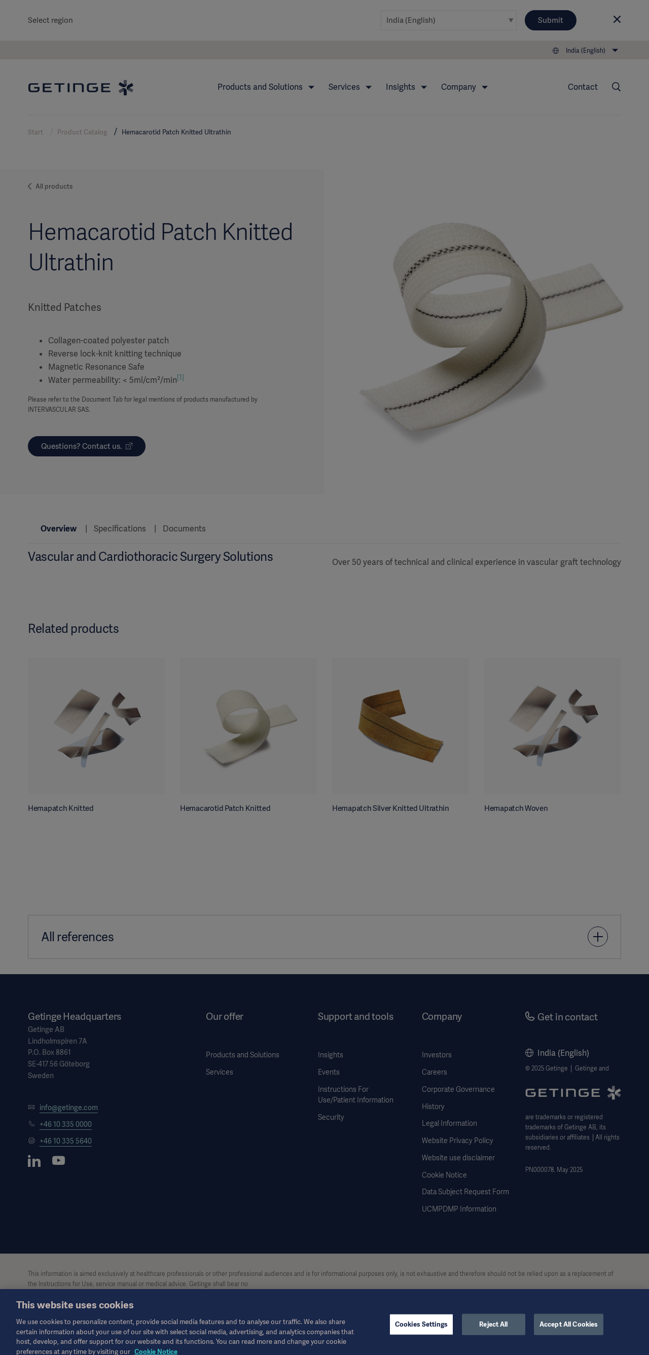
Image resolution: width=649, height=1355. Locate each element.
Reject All (493, 1330)
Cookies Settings (421, 1330)
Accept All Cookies (568, 1330)
